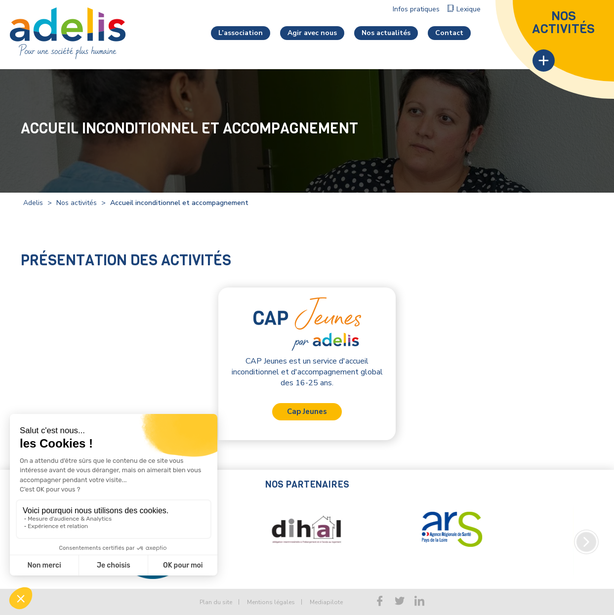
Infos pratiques (416, 9)
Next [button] (586, 542)
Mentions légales (271, 602)
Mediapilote (326, 602)
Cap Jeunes (307, 411)
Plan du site (216, 602)
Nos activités (76, 202)
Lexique (468, 9)
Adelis (33, 202)
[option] (270, 542)
